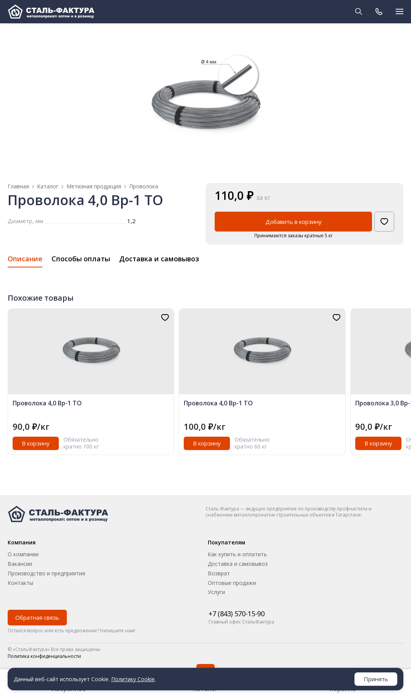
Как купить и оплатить (237, 554)
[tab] (25, 261)
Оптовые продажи (232, 582)
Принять (376, 679)
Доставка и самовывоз (238, 563)
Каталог (47, 186)
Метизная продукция (93, 186)
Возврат (219, 573)
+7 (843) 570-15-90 (237, 613)
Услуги (216, 592)
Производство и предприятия (46, 573)
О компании (23, 554)
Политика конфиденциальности (44, 656)
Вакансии (20, 563)
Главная (18, 186)
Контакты (20, 582)
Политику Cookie (133, 679)
